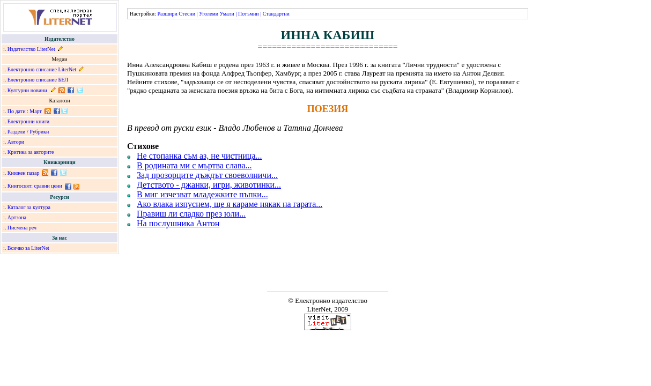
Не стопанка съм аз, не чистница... (199, 155)
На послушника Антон (178, 223)
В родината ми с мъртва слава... (194, 165)
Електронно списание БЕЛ (38, 80)
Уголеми (208, 14)
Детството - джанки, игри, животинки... (209, 184)
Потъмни (248, 14)
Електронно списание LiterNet (42, 69)
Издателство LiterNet (31, 49)
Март (35, 111)
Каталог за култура (29, 207)
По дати (17, 111)
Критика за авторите (31, 152)
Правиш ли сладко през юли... (191, 213)
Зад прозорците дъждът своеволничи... (207, 175)
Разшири (167, 14)
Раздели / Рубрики (28, 132)
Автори (16, 142)
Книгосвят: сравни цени (35, 186)
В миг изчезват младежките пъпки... (202, 194)
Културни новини (27, 90)
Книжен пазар (24, 173)
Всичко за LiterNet (28, 248)
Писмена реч (22, 228)
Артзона (17, 217)
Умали (227, 14)
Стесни (187, 14)
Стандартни (276, 14)
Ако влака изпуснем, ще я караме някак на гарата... (229, 204)
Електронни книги (28, 121)
